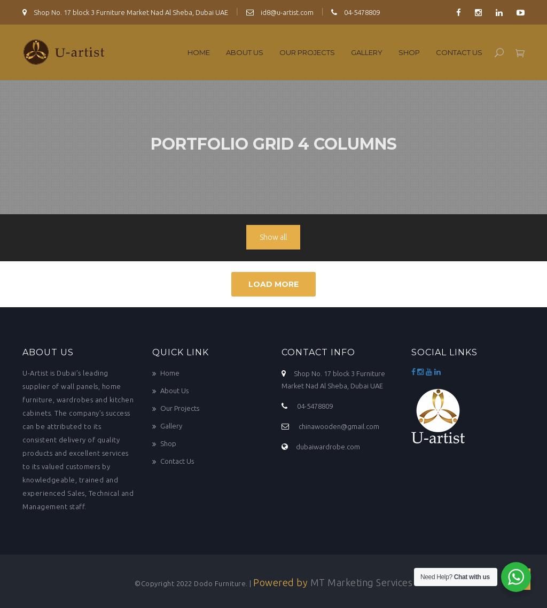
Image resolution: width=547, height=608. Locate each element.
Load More (273, 284)
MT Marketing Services (361, 582)
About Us (244, 52)
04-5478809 (355, 12)
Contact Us (459, 52)
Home (198, 52)
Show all (273, 237)
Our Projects (307, 52)
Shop (409, 52)
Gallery (366, 52)
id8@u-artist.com (280, 12)
